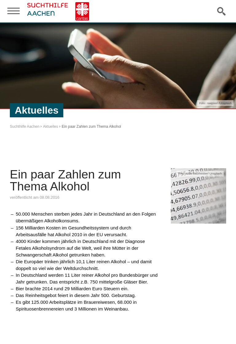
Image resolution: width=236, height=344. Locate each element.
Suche (222, 11)
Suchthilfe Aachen (24, 126)
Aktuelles (50, 126)
